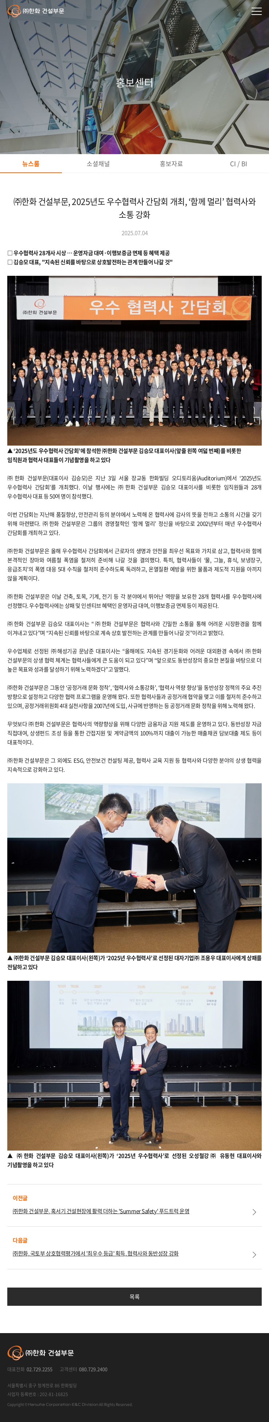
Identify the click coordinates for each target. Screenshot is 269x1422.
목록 (134, 1297)
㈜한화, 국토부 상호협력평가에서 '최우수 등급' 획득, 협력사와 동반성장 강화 (96, 1253)
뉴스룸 (31, 163)
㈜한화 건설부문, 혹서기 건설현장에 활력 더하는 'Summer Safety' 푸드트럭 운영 (101, 1211)
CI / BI (238, 163)
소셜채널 (98, 163)
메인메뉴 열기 (257, 11)
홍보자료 (171, 163)
